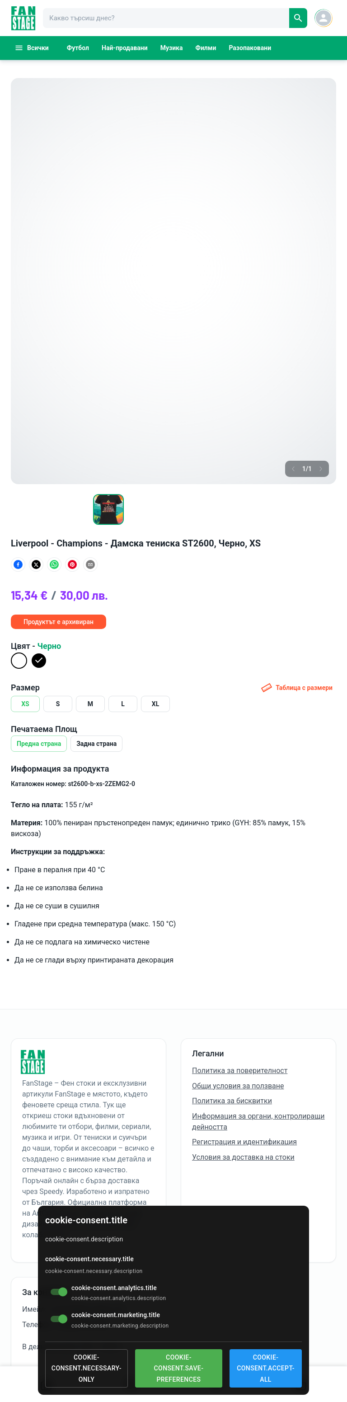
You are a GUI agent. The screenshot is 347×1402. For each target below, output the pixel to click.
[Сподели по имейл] (90, 564)
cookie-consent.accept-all (266, 1368)
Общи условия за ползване (238, 1086)
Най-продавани (125, 47)
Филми (206, 47)
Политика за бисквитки (232, 1101)
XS (25, 704)
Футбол (78, 47)
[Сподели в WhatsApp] (54, 564)
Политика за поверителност (239, 1070)
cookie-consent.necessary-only (87, 1368)
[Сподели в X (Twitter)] (36, 564)
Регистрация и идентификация (244, 1142)
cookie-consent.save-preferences (179, 1368)
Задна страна (96, 743)
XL (155, 704)
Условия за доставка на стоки (243, 1157)
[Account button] (323, 18)
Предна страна (39, 743)
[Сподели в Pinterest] (72, 564)
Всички (31, 47)
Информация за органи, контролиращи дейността (258, 1121)
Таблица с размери (297, 687)
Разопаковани (250, 47)
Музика (171, 47)
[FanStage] (23, 18)
